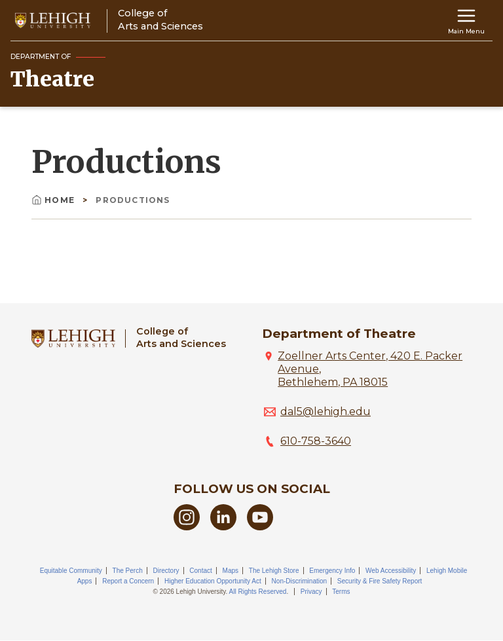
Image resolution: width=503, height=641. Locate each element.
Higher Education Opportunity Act (212, 581)
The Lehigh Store (274, 570)
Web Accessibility (390, 570)
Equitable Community (71, 570)
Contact (200, 570)
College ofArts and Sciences (181, 337)
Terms (341, 591)
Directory (166, 570)
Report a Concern (128, 581)
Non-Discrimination (299, 581)
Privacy (311, 591)
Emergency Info (332, 570)
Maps (230, 570)
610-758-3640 (315, 441)
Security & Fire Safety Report (379, 581)
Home (54, 200)
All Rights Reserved (258, 591)
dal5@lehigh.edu (325, 411)
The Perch (128, 570)
